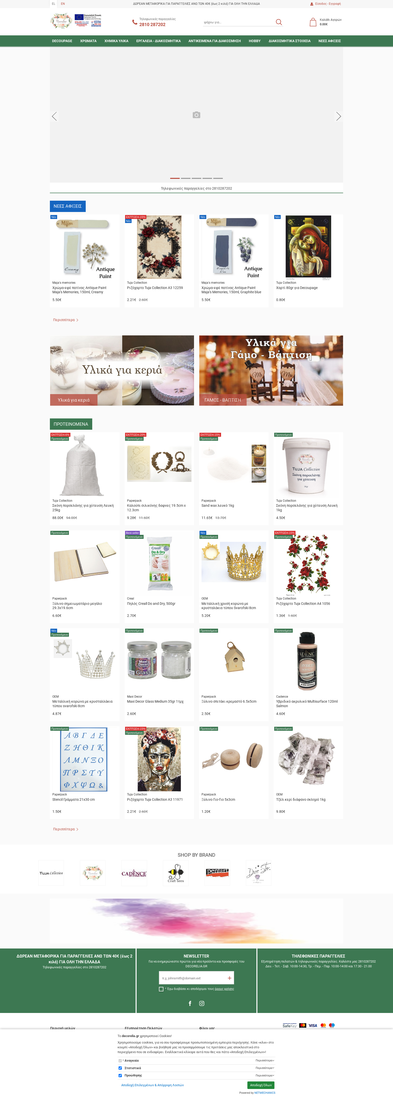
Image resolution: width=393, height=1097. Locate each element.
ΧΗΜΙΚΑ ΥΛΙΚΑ (116, 41)
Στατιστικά (133, 1068)
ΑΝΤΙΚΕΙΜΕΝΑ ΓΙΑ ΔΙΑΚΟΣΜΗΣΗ (214, 41)
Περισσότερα (64, 320)
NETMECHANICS (264, 1092)
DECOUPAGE (62, 41)
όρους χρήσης (224, 989)
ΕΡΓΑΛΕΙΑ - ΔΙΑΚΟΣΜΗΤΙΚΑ (158, 41)
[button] (54, 116)
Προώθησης (133, 1075)
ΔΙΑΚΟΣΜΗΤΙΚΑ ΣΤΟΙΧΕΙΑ (290, 41)
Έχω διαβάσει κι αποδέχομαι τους (200, 989)
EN (63, 4)
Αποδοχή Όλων (261, 1085)
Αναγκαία (132, 1060)
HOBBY (255, 41)
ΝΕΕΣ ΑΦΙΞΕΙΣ (330, 41)
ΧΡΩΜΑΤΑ (88, 41)
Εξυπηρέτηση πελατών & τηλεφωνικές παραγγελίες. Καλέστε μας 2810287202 (318, 961)
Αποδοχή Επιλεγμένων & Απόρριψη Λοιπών (152, 1085)
